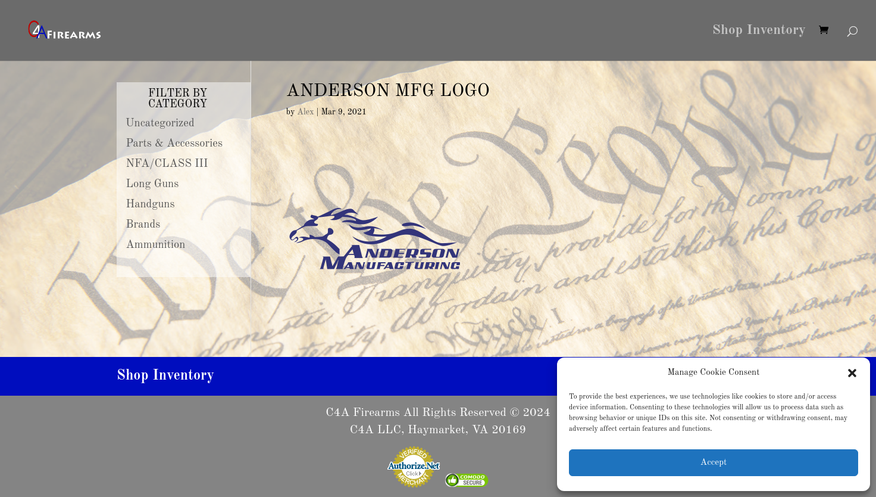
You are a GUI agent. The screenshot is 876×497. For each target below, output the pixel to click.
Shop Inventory (759, 31)
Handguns (150, 204)
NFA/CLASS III (167, 164)
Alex (305, 112)
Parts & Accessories (174, 143)
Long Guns (152, 184)
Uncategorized (160, 123)
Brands (143, 224)
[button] (852, 373)
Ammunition (156, 245)
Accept (713, 462)
